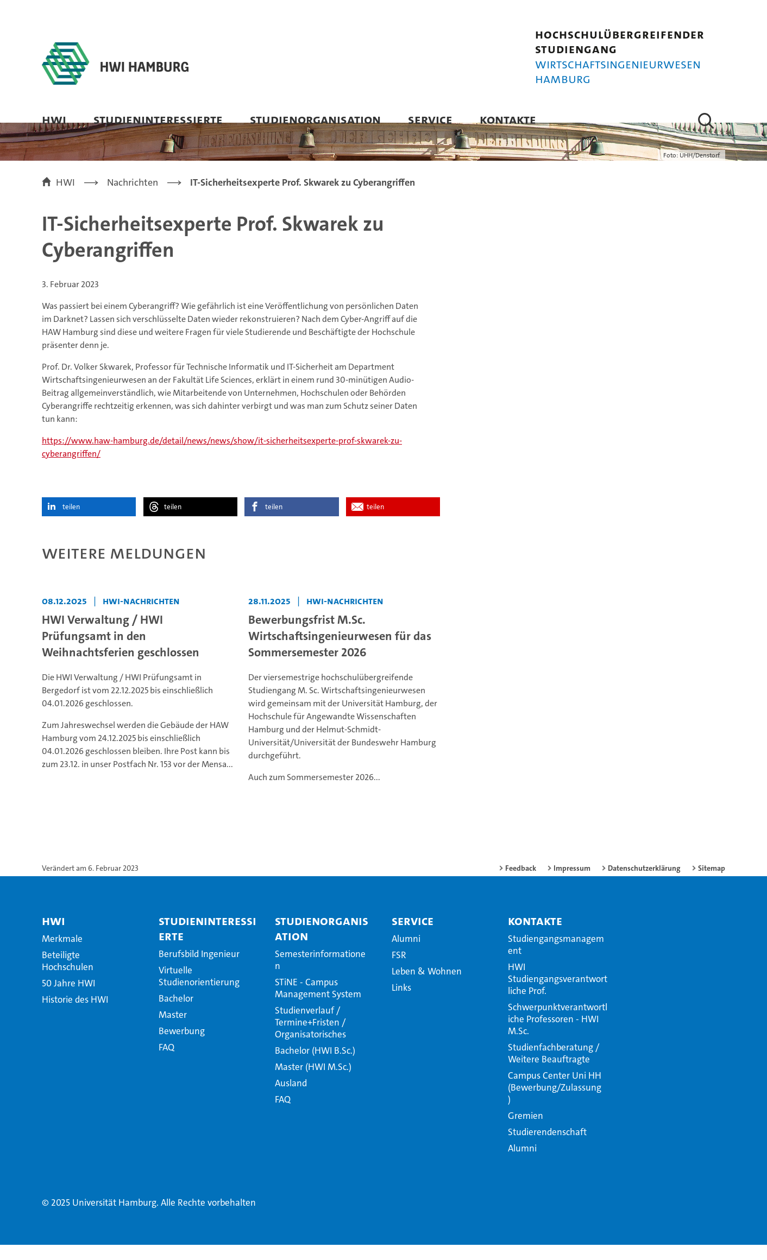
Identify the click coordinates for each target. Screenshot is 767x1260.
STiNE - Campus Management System (318, 1003)
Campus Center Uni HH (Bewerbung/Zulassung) (554, 1102)
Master (173, 1030)
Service (430, 119)
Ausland (291, 1098)
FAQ (166, 1062)
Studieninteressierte (158, 119)
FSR (399, 970)
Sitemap (711, 883)
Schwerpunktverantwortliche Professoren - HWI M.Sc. (557, 1034)
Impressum (572, 883)
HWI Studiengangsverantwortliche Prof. (557, 994)
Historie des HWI (75, 1015)
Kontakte (508, 119)
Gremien (525, 1131)
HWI (54, 119)
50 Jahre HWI (68, 998)
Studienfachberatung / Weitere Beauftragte (553, 1068)
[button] (706, 120)
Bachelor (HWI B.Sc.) (315, 1066)
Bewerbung (182, 1046)
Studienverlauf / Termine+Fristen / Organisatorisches (310, 1037)
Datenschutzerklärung (644, 883)
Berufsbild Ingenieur (199, 969)
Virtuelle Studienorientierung (199, 991)
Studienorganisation (315, 119)
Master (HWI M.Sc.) (313, 1082)
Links (401, 1003)
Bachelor (176, 1014)
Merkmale (62, 954)
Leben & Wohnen (427, 986)
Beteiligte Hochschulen (67, 976)
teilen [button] (71, 522)
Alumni (406, 954)
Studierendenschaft (547, 1147)
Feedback (520, 883)
